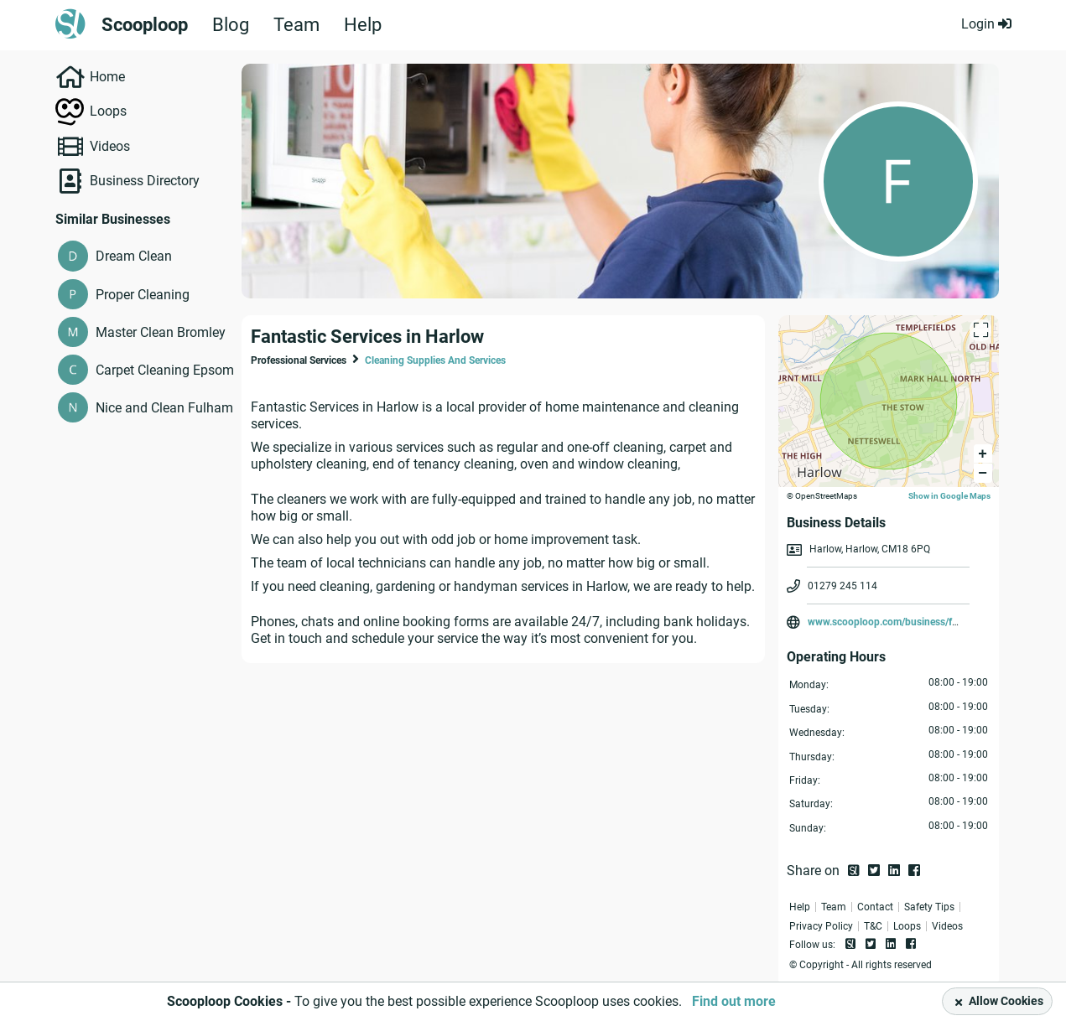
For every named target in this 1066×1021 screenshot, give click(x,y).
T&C (873, 926)
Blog (230, 25)
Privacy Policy (821, 926)
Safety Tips (929, 907)
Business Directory (145, 181)
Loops (108, 111)
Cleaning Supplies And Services (435, 360)
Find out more (734, 1001)
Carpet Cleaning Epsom (165, 370)
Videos (110, 146)
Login (986, 24)
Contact (875, 907)
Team (296, 25)
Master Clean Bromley (161, 332)
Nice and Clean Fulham (164, 408)
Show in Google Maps (949, 495)
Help (363, 25)
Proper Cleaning (143, 295)
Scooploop (144, 25)
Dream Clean (134, 256)
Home (107, 77)
